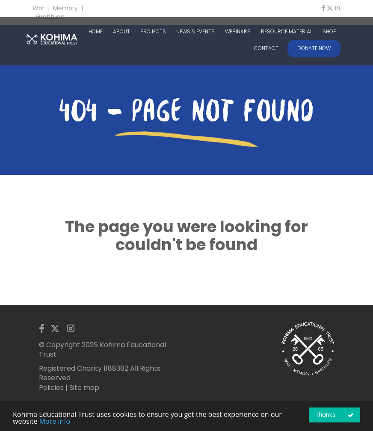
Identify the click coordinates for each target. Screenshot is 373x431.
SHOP (329, 31)
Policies (51, 388)
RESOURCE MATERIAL (286, 31)
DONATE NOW (314, 48)
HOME (96, 31)
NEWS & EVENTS (195, 31)
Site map (84, 388)
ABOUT (121, 31)
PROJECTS (153, 31)
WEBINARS (238, 31)
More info (55, 421)
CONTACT (266, 48)
